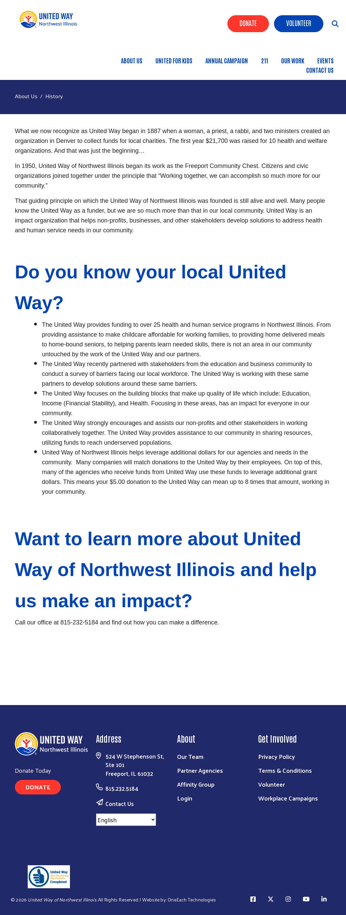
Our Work (292, 60)
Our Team (190, 756)
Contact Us (319, 70)
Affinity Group (196, 784)
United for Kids (173, 60)
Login (184, 798)
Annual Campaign (226, 60)
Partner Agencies (200, 770)
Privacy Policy (276, 756)
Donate (248, 22)
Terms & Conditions (285, 770)
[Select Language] (126, 819)
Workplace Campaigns (288, 798)
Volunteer (298, 22)
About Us (131, 60)
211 (264, 60)
